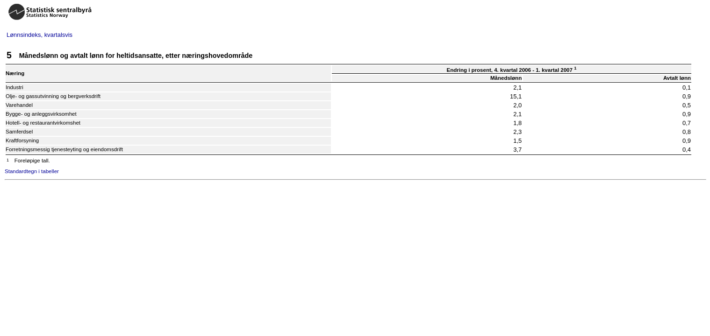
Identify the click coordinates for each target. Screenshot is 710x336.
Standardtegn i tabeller (32, 171)
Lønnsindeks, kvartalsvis (39, 34)
